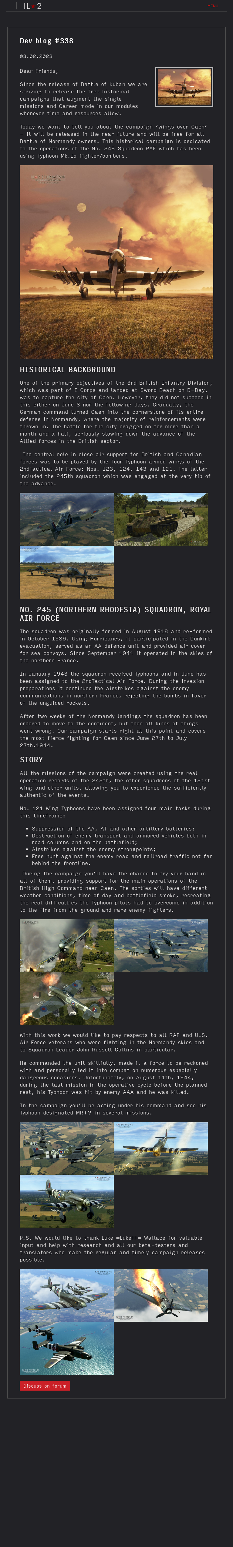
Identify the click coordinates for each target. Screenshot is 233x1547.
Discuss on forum (44, 1385)
